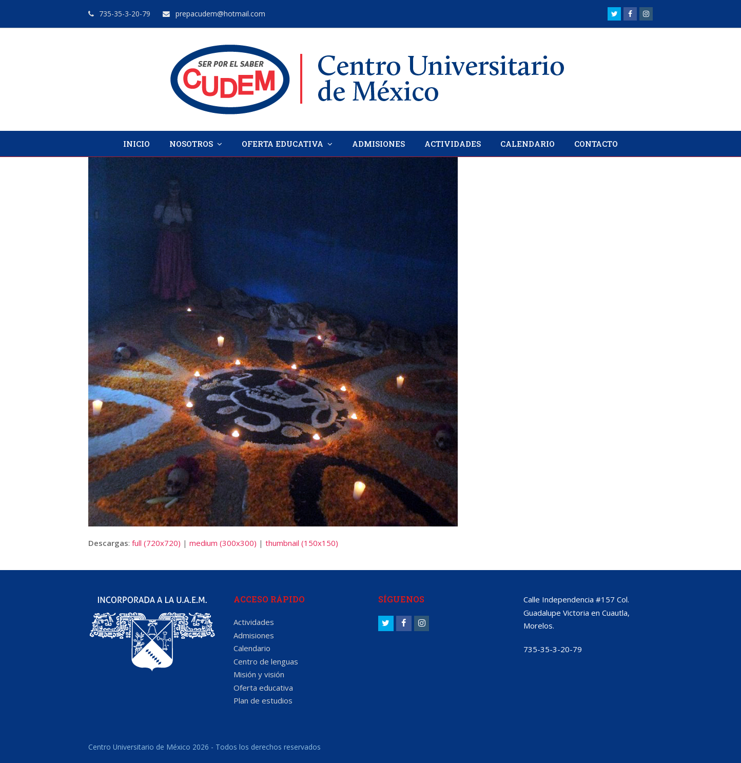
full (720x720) (156, 543)
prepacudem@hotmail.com (214, 13)
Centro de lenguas (265, 661)
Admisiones (253, 635)
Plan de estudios (262, 700)
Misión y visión (258, 674)
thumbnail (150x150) (301, 543)
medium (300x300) (223, 543)
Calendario (251, 648)
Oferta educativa (263, 687)
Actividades (253, 622)
